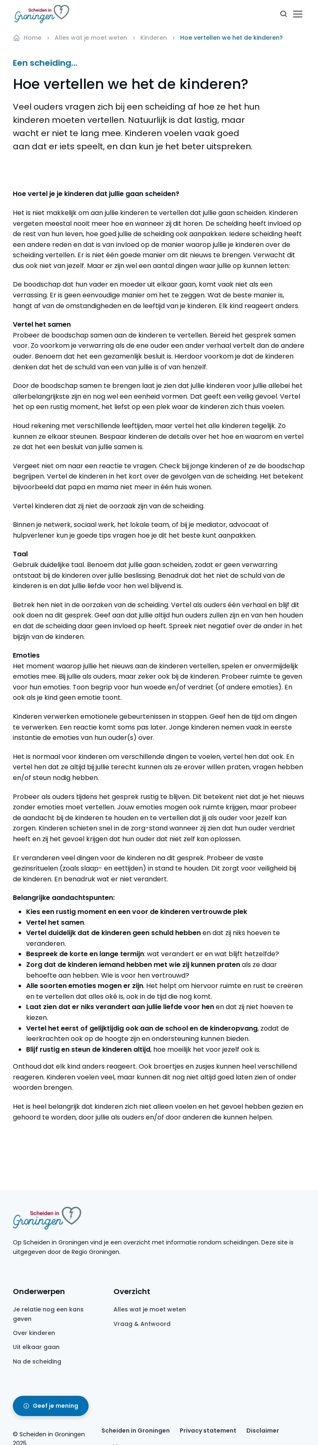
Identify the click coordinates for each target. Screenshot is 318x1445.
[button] (283, 14)
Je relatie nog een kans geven (48, 1314)
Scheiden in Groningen (135, 1430)
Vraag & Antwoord (142, 1324)
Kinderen (153, 37)
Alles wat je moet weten (91, 37)
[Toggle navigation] (297, 14)
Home (27, 37)
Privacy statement (208, 1430)
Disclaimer (262, 1430)
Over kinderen (34, 1333)
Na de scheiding (37, 1361)
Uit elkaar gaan (36, 1347)
